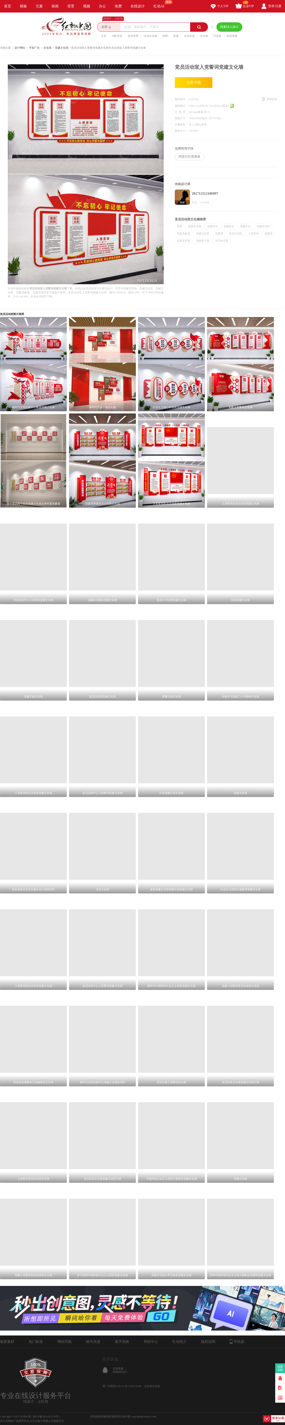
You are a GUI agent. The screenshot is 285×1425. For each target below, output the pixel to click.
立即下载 (194, 82)
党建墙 (219, 233)
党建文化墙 (61, 47)
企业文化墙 (150, 36)
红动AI (160, 4)
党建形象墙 (183, 233)
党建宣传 (212, 226)
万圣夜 (217, 36)
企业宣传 (189, 36)
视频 (86, 6)
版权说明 (208, 1342)
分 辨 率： (182, 112)
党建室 (269, 233)
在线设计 (137, 6)
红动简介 (179, 1342)
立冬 (103, 36)
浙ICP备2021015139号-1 (47, 1416)
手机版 (237, 1341)
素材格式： (181, 105)
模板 (23, 6)
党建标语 (229, 226)
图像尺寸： (182, 118)
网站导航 (64, 1342)
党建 (179, 226)
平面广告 (34, 47)
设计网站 (19, 47)
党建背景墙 (183, 240)
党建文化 (245, 226)
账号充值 (93, 1342)
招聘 (165, 36)
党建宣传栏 (263, 226)
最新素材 (7, 1342)
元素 (39, 6)
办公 (102, 6)
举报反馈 (272, 99)
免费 (118, 6)
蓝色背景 (133, 36)
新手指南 (122, 1342)
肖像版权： (182, 124)
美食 (176, 36)
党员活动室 (235, 233)
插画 (55, 6)
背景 (70, 6)
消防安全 (117, 36)
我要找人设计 (229, 27)
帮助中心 (151, 1342)
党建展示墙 (202, 240)
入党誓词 (253, 233)
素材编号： (181, 99)
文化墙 (204, 36)
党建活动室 (202, 233)
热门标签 (36, 1342)
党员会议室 (221, 240)
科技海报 (232, 36)
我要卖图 (280, 1368)
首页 (7, 6)
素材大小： (181, 130)
